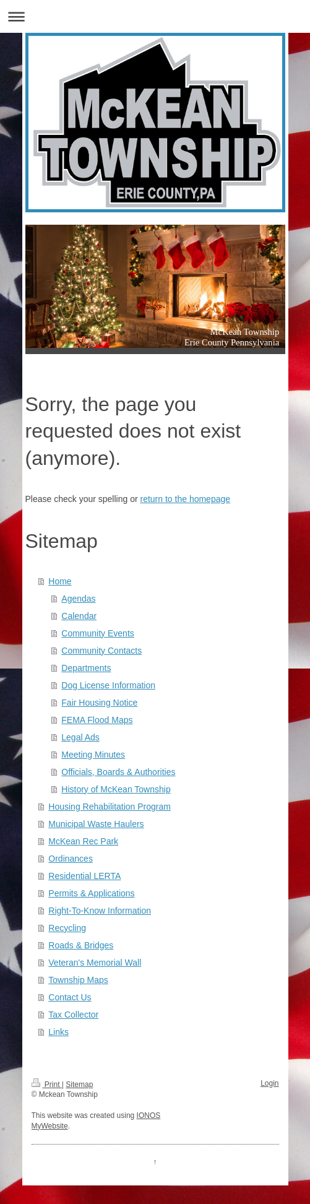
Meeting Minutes (93, 755)
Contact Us (69, 997)
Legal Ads (80, 737)
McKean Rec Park (83, 841)
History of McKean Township (115, 789)
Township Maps (78, 980)
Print (47, 1084)
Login (269, 1083)
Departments (86, 668)
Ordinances (70, 859)
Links (58, 1032)
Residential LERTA (84, 876)
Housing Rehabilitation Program (109, 807)
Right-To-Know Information (99, 911)
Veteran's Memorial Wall (94, 963)
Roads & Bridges (80, 945)
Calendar (79, 616)
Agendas (78, 599)
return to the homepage (185, 499)
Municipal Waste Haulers (96, 824)
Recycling (67, 928)
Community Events (97, 633)
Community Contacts (101, 651)
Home (59, 581)
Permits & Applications (91, 893)
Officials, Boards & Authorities (118, 772)
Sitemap (79, 1084)
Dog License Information (108, 685)
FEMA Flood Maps (96, 720)
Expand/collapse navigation (155, 16)
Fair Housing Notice (99, 703)
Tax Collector (73, 1015)
